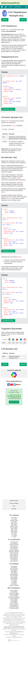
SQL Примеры (14, 570)
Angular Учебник (14, 531)
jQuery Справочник (14, 555)
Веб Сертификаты (14, 588)
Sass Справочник (14, 558)
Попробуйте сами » (8, 109)
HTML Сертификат (14, 590)
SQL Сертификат (14, 600)
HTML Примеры (14, 566)
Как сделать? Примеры (14, 585)
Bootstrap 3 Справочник (14, 550)
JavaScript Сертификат (14, 593)
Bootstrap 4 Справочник (14, 551)
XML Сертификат (14, 605)
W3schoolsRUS (10, 3)
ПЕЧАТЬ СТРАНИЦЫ (14, 503)
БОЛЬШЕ (18, 7)
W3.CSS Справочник (14, 552)
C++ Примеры (14, 581)
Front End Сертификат (14, 594)
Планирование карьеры (14, 606)
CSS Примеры (14, 567)
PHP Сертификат (14, 601)
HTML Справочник (14, 542)
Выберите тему (14, 402)
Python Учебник (14, 523)
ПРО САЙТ (14, 508)
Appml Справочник (14, 554)
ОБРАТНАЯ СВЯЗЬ (14, 500)
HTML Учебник (14, 517)
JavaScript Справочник (14, 544)
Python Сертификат (14, 595)
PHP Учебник (14, 524)
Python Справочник (14, 547)
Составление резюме (14, 608)
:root (19, 178)
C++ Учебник (14, 535)
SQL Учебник (14, 521)
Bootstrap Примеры (14, 574)
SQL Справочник (14, 546)
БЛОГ (14, 506)
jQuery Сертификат (14, 598)
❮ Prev (5, 19)
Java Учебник (14, 534)
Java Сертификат (14, 602)
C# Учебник (14, 536)
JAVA (10, 7)
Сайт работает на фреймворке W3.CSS (14, 637)
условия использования (10, 623)
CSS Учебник (14, 519)
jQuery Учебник (14, 530)
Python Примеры (14, 571)
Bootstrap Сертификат (14, 604)
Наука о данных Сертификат (14, 597)
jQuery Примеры (14, 577)
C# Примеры (14, 582)
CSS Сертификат (14, 591)
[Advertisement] (14, 415)
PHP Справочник (14, 548)
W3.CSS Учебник (14, 527)
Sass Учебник (14, 532)
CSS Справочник (13, 543)
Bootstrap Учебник (14, 525)
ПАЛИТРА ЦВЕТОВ (14, 370)
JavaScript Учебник (14, 520)
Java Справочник (14, 559)
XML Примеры (14, 584)
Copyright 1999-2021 (8, 634)
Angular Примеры (14, 578)
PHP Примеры (14, 573)
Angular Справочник (14, 557)
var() (3, 356)
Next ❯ (23, 19)
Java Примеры (14, 579)
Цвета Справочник (14, 561)
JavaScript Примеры (14, 569)
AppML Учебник (14, 528)
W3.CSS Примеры (14, 575)
